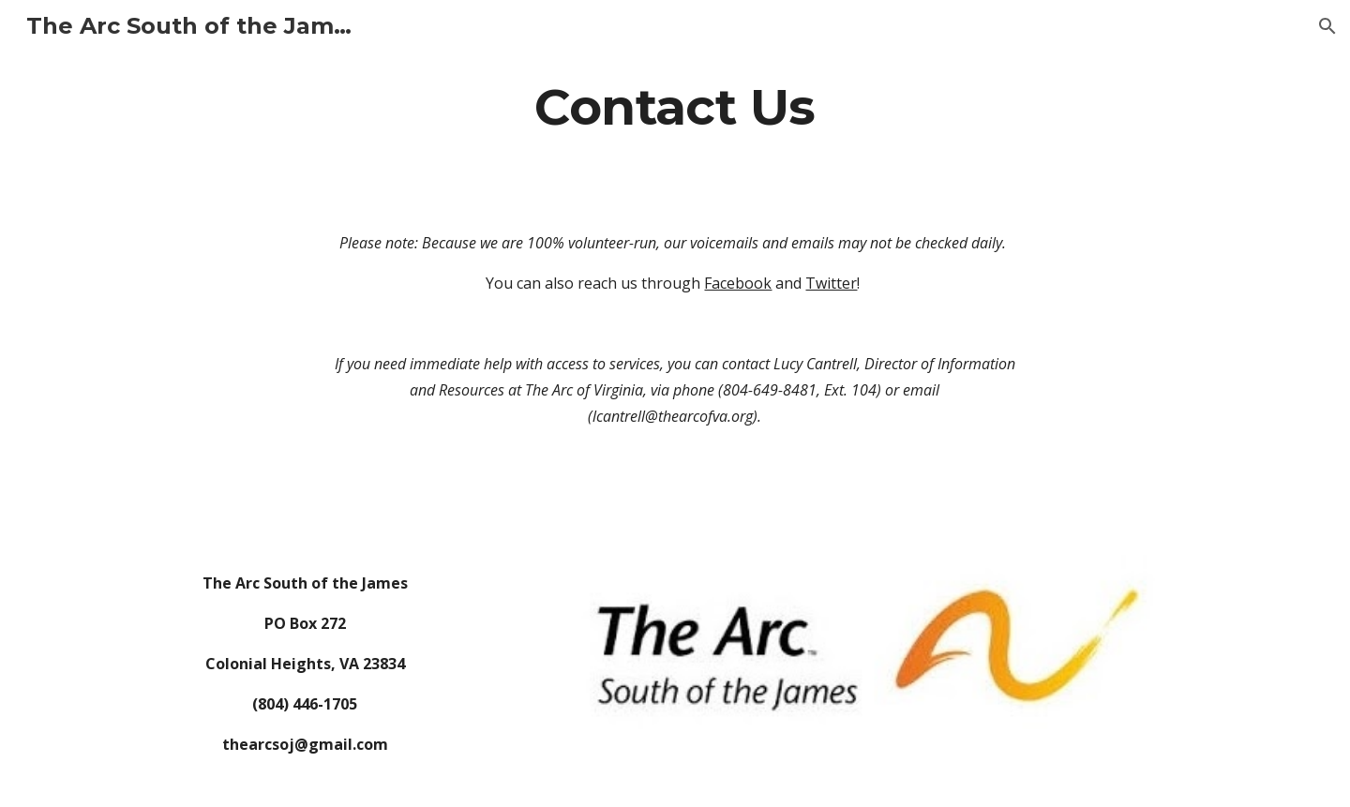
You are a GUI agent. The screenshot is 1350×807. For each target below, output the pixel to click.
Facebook (738, 283)
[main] (675, 106)
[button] (1327, 26)
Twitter (831, 283)
